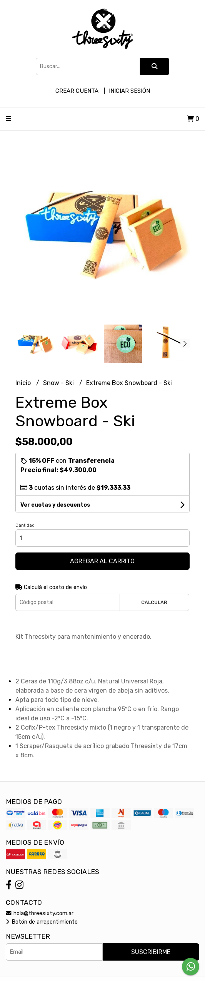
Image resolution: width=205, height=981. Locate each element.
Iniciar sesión (129, 90)
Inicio (23, 383)
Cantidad (25, 525)
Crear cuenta (76, 90)
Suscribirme (150, 952)
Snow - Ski (59, 383)
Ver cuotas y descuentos (55, 505)
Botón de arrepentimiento (42, 922)
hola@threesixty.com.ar (39, 913)
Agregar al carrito (102, 561)
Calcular (154, 602)
